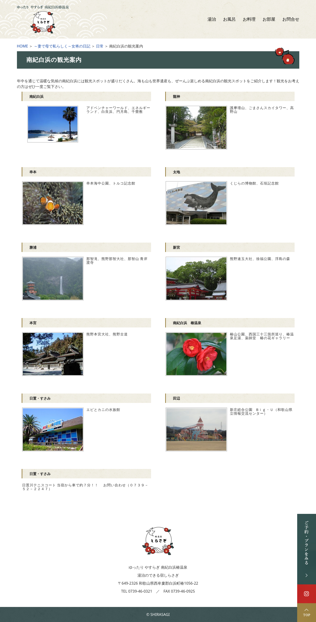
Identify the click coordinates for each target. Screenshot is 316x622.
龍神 (176, 96)
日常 (100, 46)
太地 (176, 171)
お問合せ (290, 19)
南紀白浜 (36, 96)
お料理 (249, 19)
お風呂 (229, 19)
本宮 (32, 322)
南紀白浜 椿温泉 (187, 322)
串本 (32, 171)
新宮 (176, 247)
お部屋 (269, 19)
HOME (22, 46)
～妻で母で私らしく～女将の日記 (62, 46)
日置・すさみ (40, 398)
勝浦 (32, 247)
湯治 (212, 19)
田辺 (176, 398)
